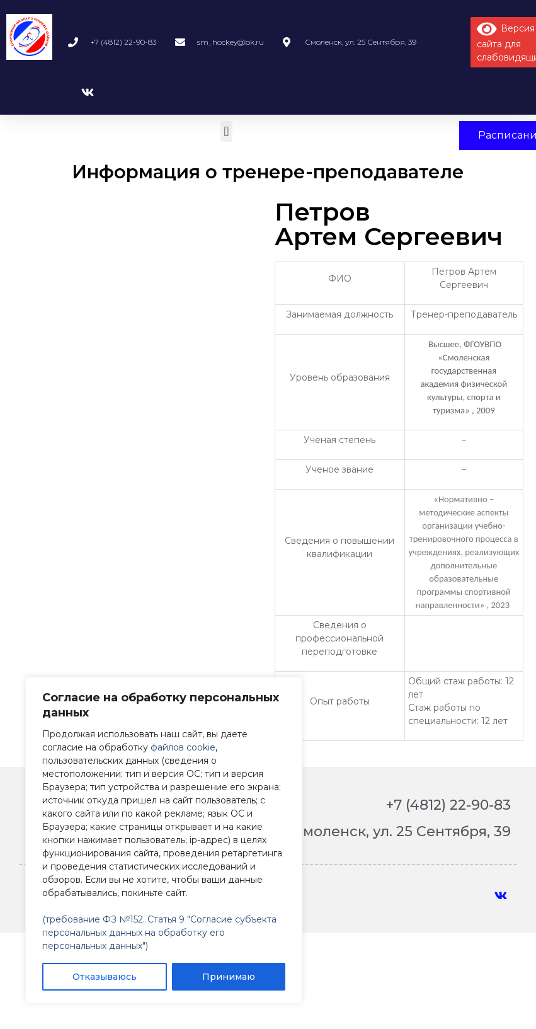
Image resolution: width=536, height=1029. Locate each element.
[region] (163, 840)
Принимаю (228, 976)
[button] (226, 131)
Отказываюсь (104, 976)
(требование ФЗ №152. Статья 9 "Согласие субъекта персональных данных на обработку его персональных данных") (159, 932)
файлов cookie (183, 747)
